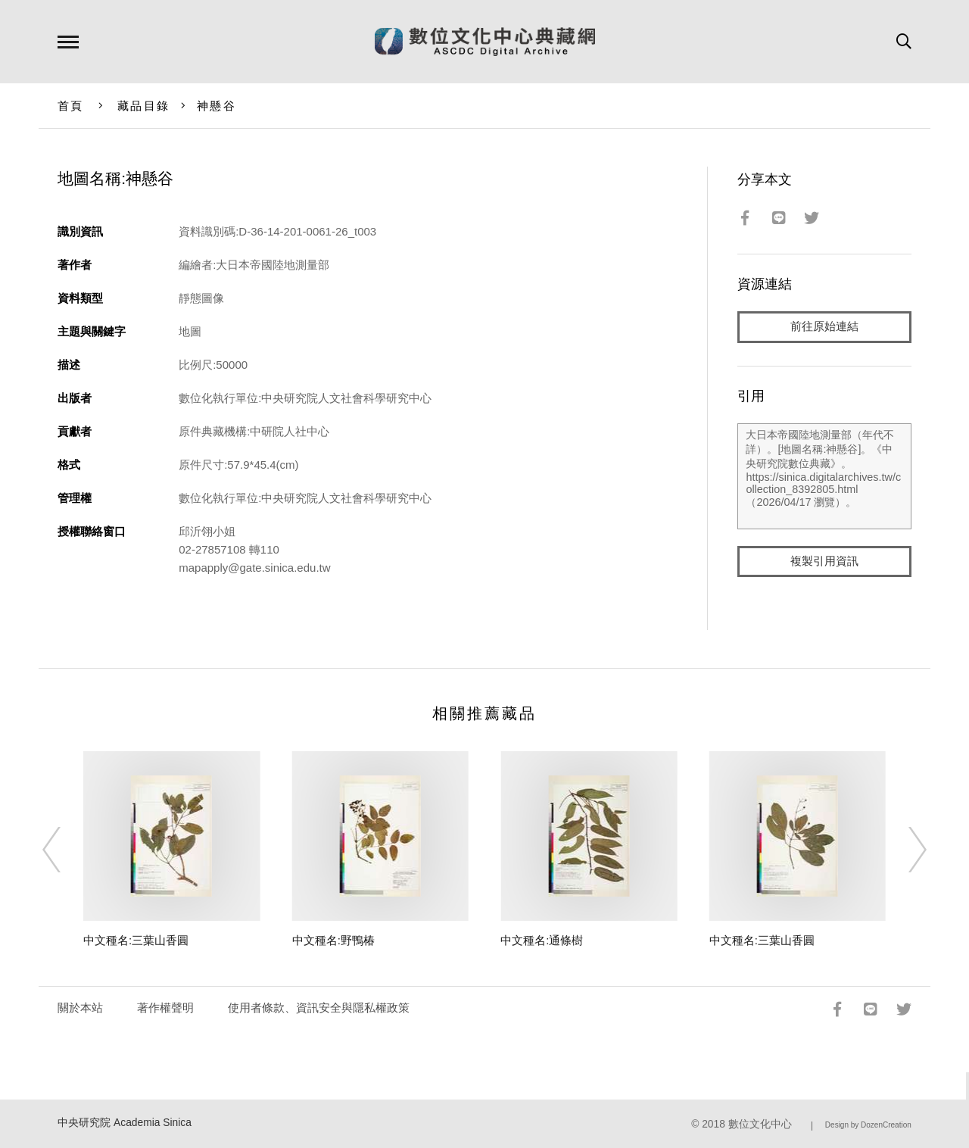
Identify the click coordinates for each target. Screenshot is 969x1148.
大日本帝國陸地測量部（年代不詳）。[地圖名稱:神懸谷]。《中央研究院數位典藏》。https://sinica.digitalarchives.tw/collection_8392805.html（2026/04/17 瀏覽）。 (824, 476)
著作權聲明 (165, 1007)
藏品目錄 (143, 105)
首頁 (71, 105)
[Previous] (65, 850)
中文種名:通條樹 (541, 940)
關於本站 (80, 1007)
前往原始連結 (824, 326)
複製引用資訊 (824, 561)
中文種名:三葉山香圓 (136, 940)
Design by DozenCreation (868, 1125)
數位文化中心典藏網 (485, 41)
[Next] (904, 850)
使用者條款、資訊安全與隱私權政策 (319, 1007)
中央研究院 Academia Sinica (125, 1122)
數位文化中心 (760, 1124)
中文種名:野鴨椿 (333, 940)
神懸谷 (216, 105)
